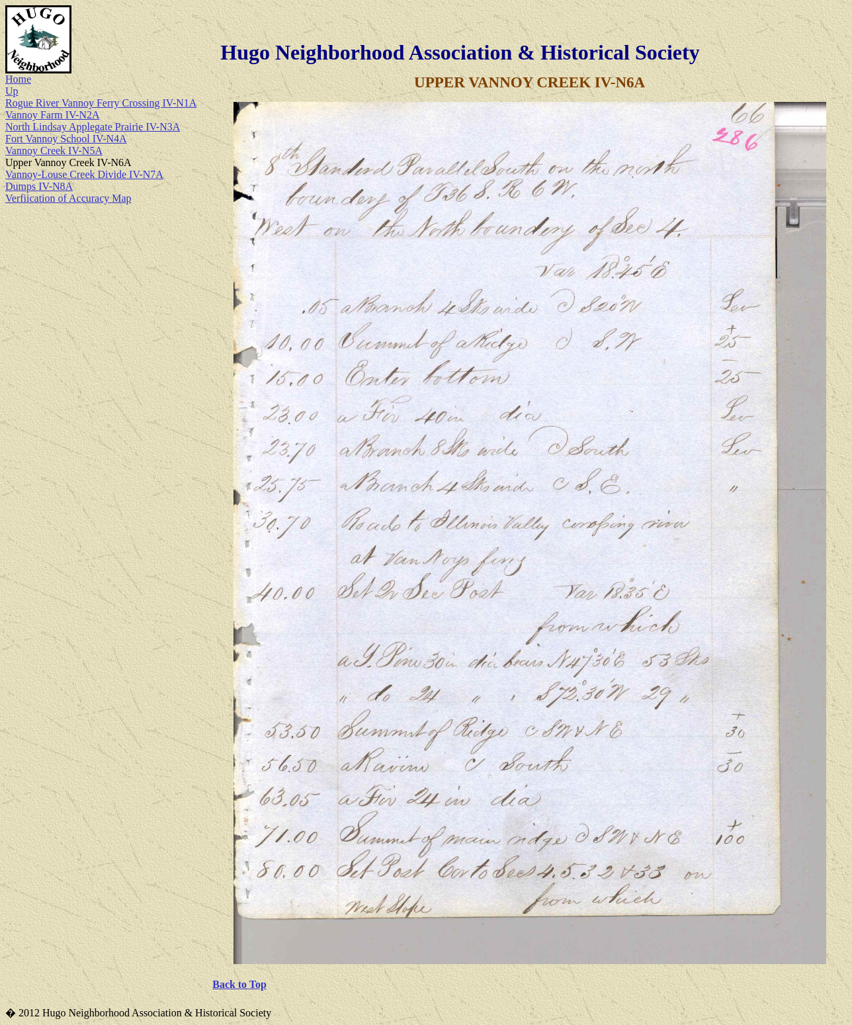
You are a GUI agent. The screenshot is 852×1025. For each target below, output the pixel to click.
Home (18, 79)
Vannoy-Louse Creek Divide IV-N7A (84, 174)
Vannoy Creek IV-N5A (54, 150)
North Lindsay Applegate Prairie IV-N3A (92, 126)
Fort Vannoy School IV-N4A (66, 138)
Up (12, 91)
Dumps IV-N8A (39, 186)
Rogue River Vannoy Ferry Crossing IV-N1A (100, 103)
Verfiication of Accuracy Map (68, 198)
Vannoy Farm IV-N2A (52, 114)
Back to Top (239, 984)
